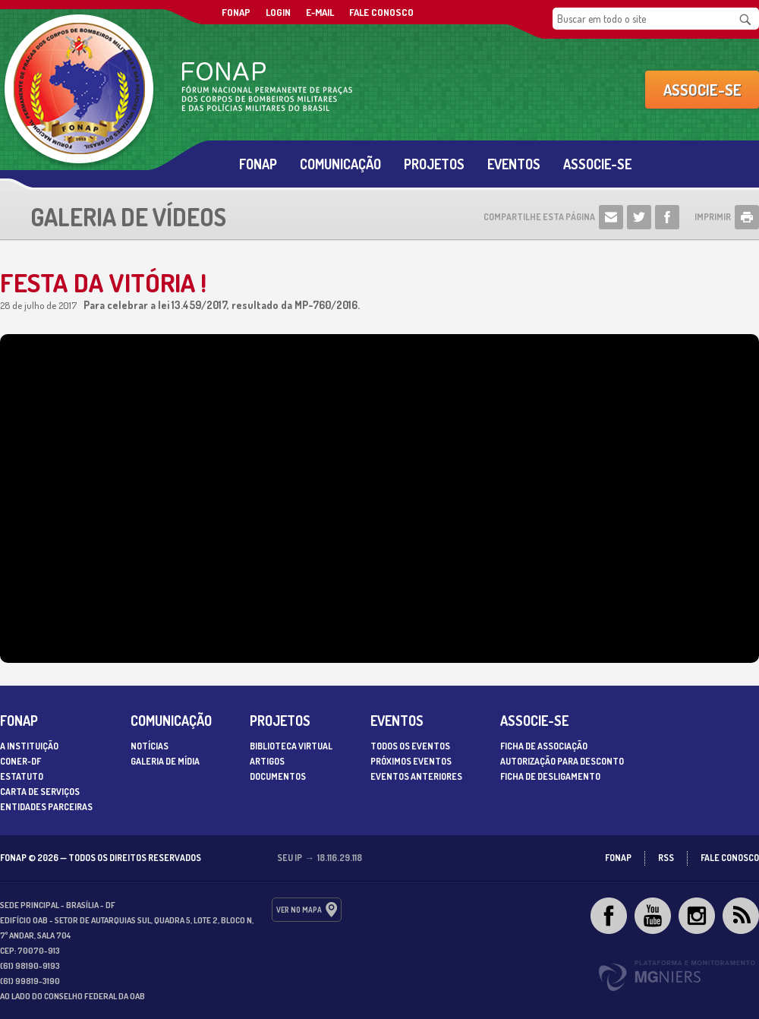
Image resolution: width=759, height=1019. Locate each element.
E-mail (320, 12)
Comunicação (340, 164)
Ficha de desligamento (550, 776)
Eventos (513, 164)
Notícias (149, 746)
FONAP (236, 12)
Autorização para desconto (562, 761)
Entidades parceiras (46, 806)
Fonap (258, 164)
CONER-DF (20, 761)
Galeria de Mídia (165, 761)
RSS (666, 857)
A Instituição (29, 746)
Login (278, 12)
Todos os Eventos (410, 746)
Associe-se (702, 89)
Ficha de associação (543, 746)
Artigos (267, 761)
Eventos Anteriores (416, 776)
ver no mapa (299, 909)
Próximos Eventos (411, 761)
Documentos (278, 776)
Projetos (434, 164)
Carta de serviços (40, 791)
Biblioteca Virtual (291, 746)
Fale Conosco (381, 12)
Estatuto (21, 776)
